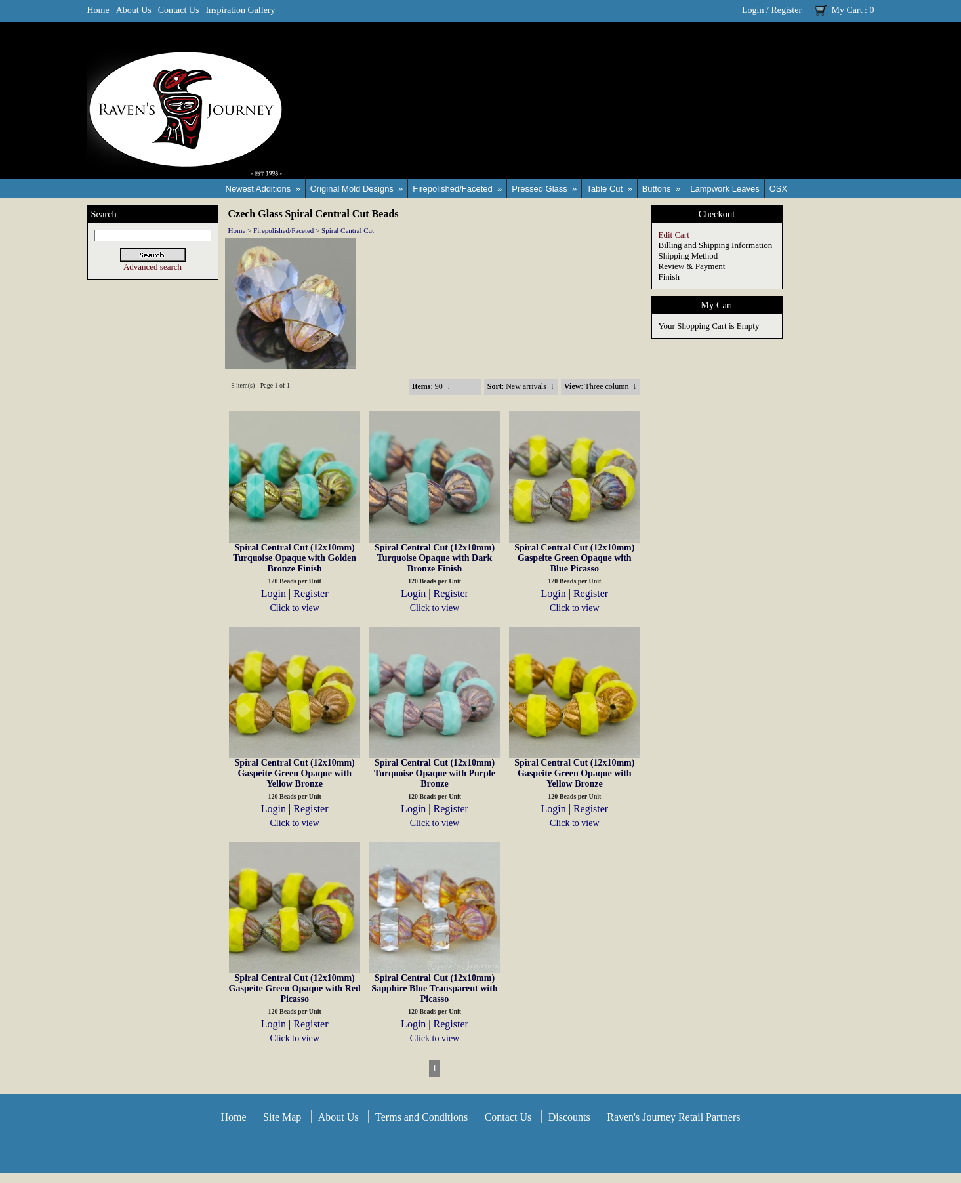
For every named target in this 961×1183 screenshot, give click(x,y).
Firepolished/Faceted (283, 230)
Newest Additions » (263, 189)
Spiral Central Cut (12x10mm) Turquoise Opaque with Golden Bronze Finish (294, 558)
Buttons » (661, 189)
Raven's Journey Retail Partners (673, 1117)
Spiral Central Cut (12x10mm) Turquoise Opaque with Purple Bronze (434, 773)
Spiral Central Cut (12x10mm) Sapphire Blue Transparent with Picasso (434, 988)
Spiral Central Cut (347, 230)
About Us (134, 10)
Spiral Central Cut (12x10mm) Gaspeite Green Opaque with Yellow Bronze (295, 773)
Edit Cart (674, 234)
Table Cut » (609, 189)
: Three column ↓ (600, 386)
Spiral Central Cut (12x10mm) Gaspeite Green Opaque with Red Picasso (295, 988)
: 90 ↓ (431, 386)
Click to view (294, 608)
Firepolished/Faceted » (457, 189)
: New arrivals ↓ (520, 386)
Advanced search (152, 267)
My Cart (847, 10)
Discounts (569, 1117)
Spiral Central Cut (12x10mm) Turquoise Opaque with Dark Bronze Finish (435, 558)
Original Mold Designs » (356, 189)
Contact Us (178, 10)
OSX (778, 189)
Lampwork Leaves (725, 189)
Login (753, 10)
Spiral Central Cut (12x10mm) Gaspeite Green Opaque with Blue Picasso (574, 558)
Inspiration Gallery (240, 10)
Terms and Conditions (421, 1117)
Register (786, 10)
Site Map (282, 1117)
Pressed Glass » (544, 189)
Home (98, 10)
